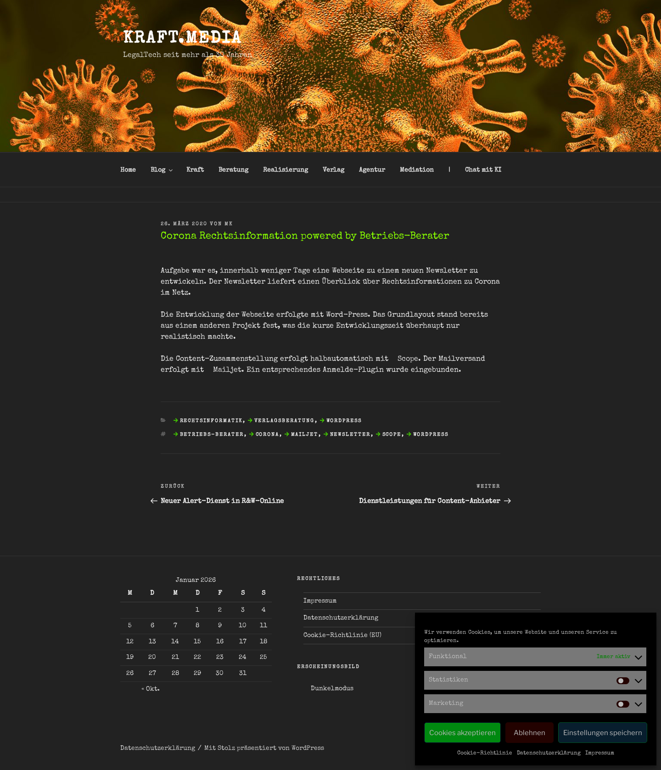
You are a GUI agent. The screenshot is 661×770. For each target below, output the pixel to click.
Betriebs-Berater (212, 434)
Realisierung (285, 170)
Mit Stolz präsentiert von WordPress (264, 748)
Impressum (599, 753)
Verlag (333, 170)
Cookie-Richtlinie (484, 753)
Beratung (233, 170)
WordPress (344, 421)
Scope (392, 434)
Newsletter (350, 434)
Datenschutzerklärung (549, 753)
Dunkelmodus (332, 689)
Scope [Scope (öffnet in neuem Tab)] (408, 359)
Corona (268, 434)
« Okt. (150, 689)
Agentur (372, 170)
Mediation (417, 170)
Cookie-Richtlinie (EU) (342, 635)
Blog (162, 170)
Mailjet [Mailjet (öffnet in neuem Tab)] (227, 370)
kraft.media (182, 39)
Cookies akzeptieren (462, 733)
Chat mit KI (483, 170)
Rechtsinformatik (211, 421)
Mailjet (305, 434)
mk (228, 224)
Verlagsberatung (284, 421)
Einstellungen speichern (602, 733)
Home (128, 170)
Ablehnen (529, 733)
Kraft (195, 170)
